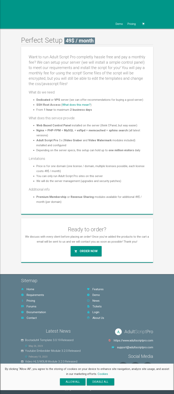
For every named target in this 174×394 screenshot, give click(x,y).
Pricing (131, 23)
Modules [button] (47, 23)
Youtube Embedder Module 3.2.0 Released (53, 351)
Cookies (103, 374)
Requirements (32, 295)
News (93, 300)
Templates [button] (67, 23)
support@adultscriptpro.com (135, 347)
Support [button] (104, 23)
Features (95, 289)
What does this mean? (76, 104)
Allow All (73, 381)
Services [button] (86, 23)
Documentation (33, 312)
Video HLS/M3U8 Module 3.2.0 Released (51, 361)
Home (27, 289)
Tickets (94, 306)
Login (93, 312)
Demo (119, 23)
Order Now (86, 251)
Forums (28, 306)
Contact (29, 318)
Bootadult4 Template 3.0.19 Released (49, 340)
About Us (95, 318)
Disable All (100, 381)
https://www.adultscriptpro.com (133, 340)
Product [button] (29, 23)
